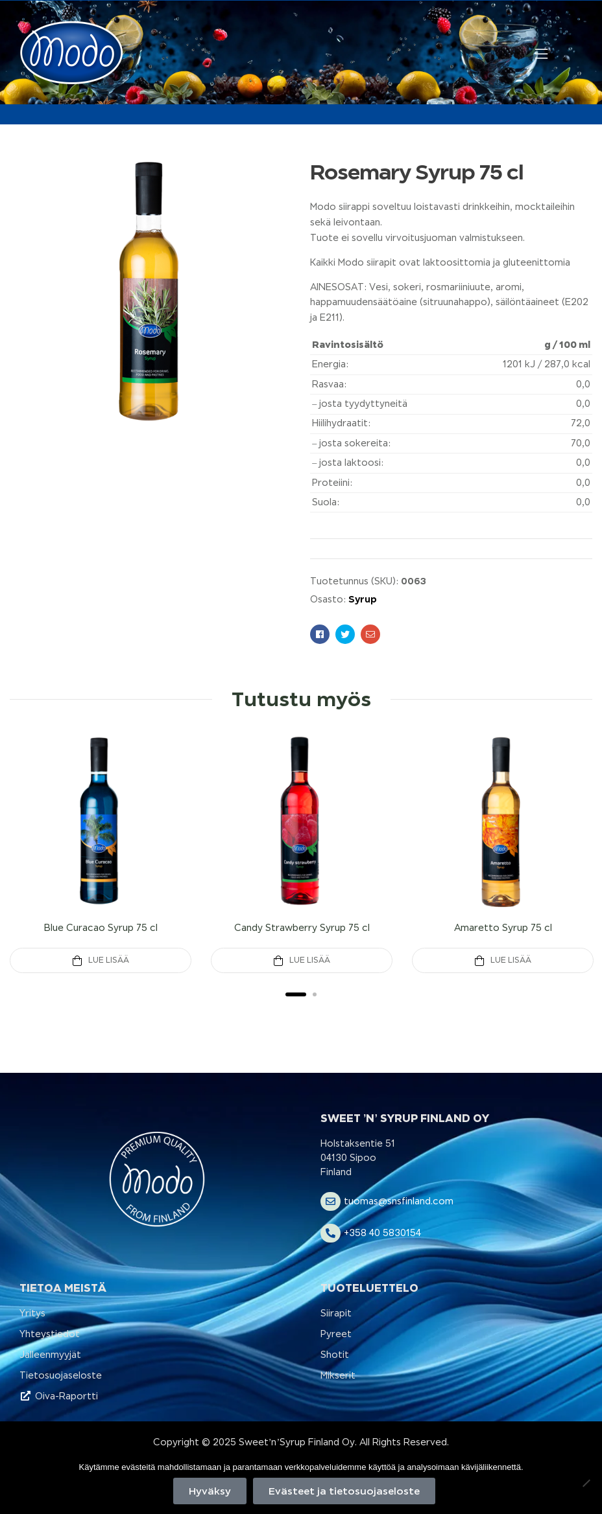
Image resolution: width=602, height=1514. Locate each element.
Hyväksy (210, 1491)
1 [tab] (295, 994)
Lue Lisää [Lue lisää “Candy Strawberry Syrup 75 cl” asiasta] (309, 960)
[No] (585, 1482)
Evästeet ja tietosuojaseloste (344, 1491)
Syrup (362, 598)
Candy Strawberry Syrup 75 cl (302, 928)
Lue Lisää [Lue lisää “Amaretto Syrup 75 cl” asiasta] (510, 960)
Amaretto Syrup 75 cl (503, 928)
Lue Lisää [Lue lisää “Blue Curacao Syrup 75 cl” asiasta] (108, 960)
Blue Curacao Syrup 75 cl (101, 928)
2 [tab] (314, 994)
